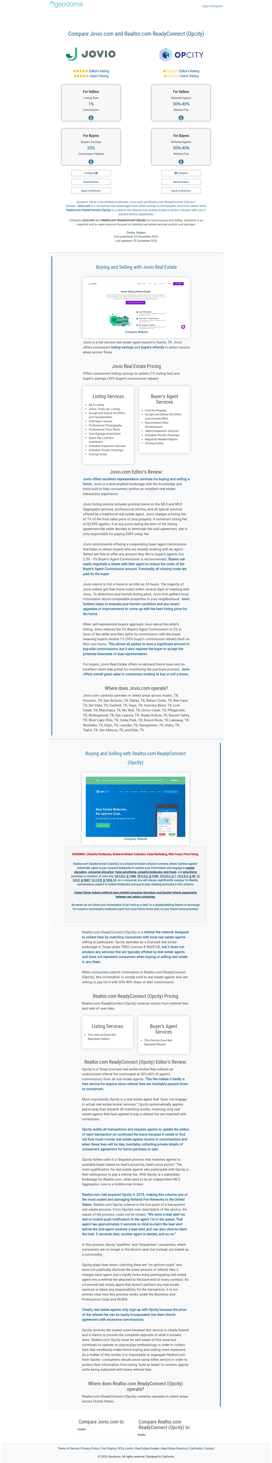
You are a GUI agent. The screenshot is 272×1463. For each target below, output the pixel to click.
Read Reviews (91, 181)
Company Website (136, 332)
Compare (91, 173)
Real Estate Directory (174, 1448)
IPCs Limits (126, 1448)
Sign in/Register (212, 6)
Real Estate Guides (147, 1448)
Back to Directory (91, 190)
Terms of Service (68, 1448)
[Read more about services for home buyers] (91, 163)
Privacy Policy (90, 1448)
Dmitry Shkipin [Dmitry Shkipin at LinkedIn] (136, 232)
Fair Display (108, 1448)
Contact (209, 1448)
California (196, 1448)
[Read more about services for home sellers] (91, 119)
